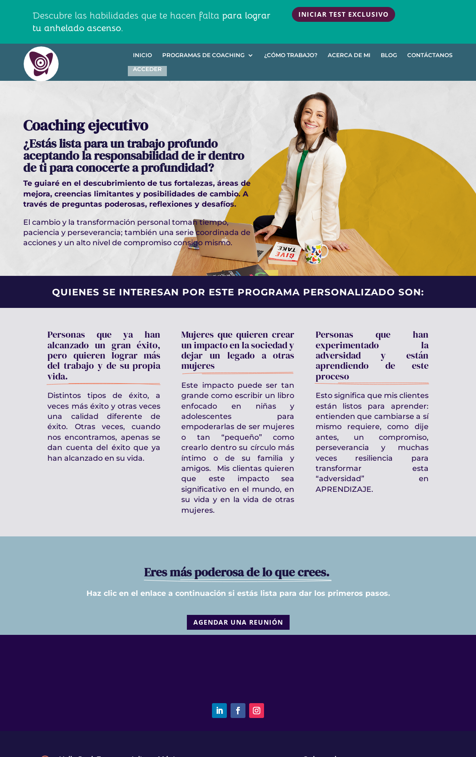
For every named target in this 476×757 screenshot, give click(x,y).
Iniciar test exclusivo (343, 14)
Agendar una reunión (238, 622)
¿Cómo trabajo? (290, 55)
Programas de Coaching (203, 55)
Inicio (142, 55)
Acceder (147, 69)
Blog (389, 55)
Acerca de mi (349, 55)
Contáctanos (430, 55)
